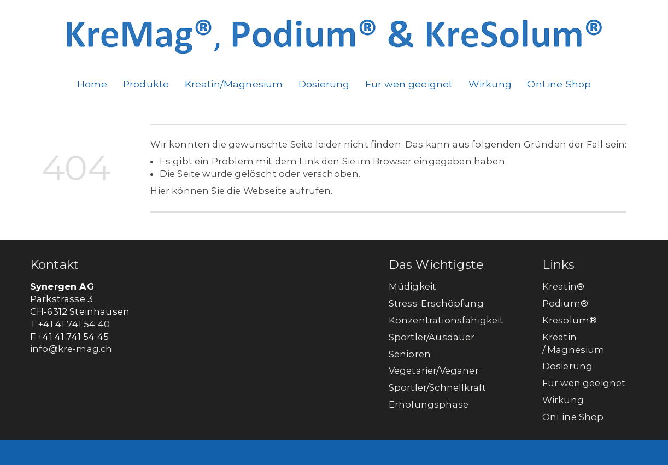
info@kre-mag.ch (71, 348)
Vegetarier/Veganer (434, 370)
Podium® (566, 303)
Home (92, 84)
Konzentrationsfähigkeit (446, 320)
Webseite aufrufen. (288, 190)
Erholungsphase (428, 404)
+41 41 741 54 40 (74, 324)
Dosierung (323, 84)
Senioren (410, 354)
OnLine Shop (559, 84)
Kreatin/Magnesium (234, 84)
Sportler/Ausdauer (432, 337)
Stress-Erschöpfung (436, 303)
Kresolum (565, 320)
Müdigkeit (412, 286)
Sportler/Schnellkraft (437, 387)
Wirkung (490, 84)
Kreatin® (563, 286)
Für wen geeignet (409, 84)
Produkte (146, 84)
